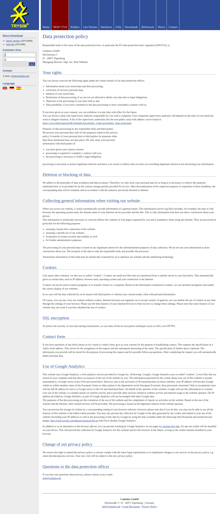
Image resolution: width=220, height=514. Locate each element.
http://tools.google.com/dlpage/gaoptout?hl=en (74, 420)
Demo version (13, 41)
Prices (161, 27)
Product (75, 27)
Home (46, 27)
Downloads (131, 27)
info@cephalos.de (20, 76)
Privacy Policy (149, 506)
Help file (10, 44)
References (148, 27)
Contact (173, 27)
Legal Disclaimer (131, 506)
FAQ (118, 27)
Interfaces (106, 27)
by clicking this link (169, 426)
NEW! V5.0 (60, 27)
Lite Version (90, 27)
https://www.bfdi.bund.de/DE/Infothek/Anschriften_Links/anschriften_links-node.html (87, 123)
